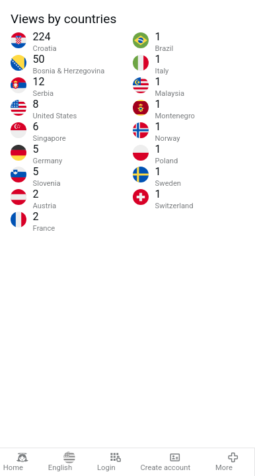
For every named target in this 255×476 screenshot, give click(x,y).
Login (109, 462)
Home (15, 462)
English (61, 462)
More (227, 462)
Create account (166, 462)
